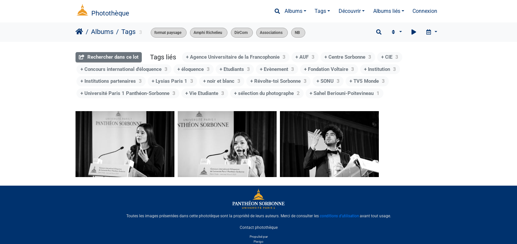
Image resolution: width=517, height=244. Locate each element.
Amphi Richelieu (208, 32)
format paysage (167, 32)
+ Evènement (277, 69)
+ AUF (305, 57)
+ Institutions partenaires (111, 81)
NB (297, 32)
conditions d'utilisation (339, 216)
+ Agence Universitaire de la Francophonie (236, 57)
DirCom (241, 32)
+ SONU (328, 81)
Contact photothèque (259, 227)
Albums (293, 11)
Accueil (79, 32)
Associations (271, 32)
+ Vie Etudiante (204, 93)
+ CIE (389, 57)
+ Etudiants (235, 69)
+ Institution (380, 69)
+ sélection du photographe (267, 93)
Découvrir (350, 11)
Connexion (424, 11)
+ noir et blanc (221, 81)
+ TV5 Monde (367, 81)
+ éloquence (193, 69)
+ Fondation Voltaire (329, 69)
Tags (320, 11)
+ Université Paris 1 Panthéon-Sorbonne (127, 93)
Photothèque (110, 13)
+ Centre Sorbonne (347, 57)
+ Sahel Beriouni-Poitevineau (345, 93)
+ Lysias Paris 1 (172, 81)
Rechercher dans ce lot (108, 57)
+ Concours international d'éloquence (123, 69)
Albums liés (386, 11)
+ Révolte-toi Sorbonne (278, 81)
